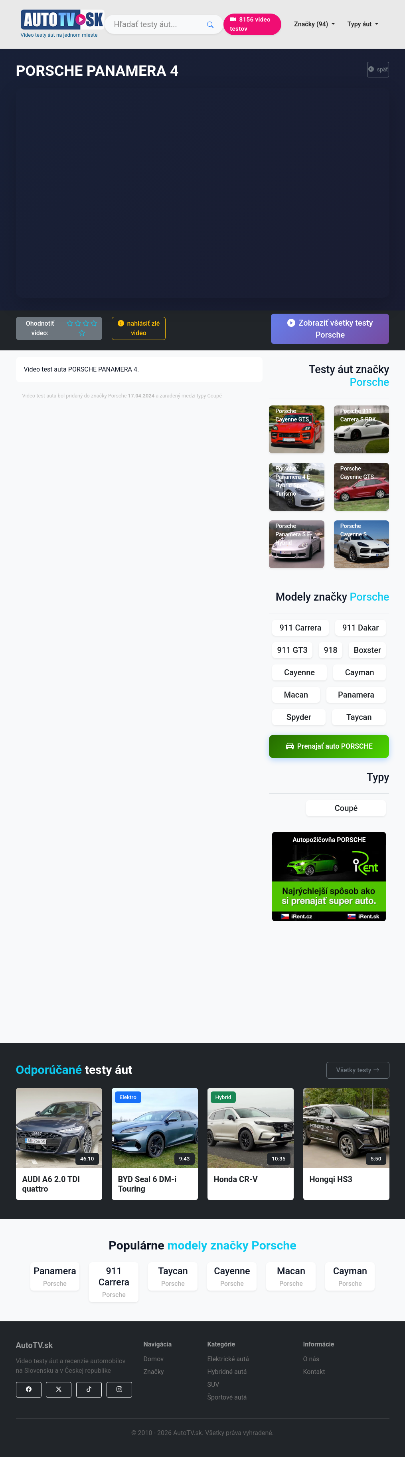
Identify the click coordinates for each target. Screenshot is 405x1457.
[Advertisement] (213, 462)
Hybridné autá (227, 1372)
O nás (311, 1359)
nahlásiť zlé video (139, 328)
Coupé (214, 396)
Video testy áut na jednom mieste (59, 35)
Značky (153, 1372)
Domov (153, 1359)
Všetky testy (357, 1070)
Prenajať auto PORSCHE (329, 746)
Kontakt (314, 1372)
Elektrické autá (228, 1359)
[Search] (164, 24)
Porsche (117, 396)
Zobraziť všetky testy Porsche (330, 329)
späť (378, 69)
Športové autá (227, 1397)
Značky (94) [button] (312, 24)
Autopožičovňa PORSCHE (328, 840)
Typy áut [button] (360, 24)
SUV (213, 1384)
